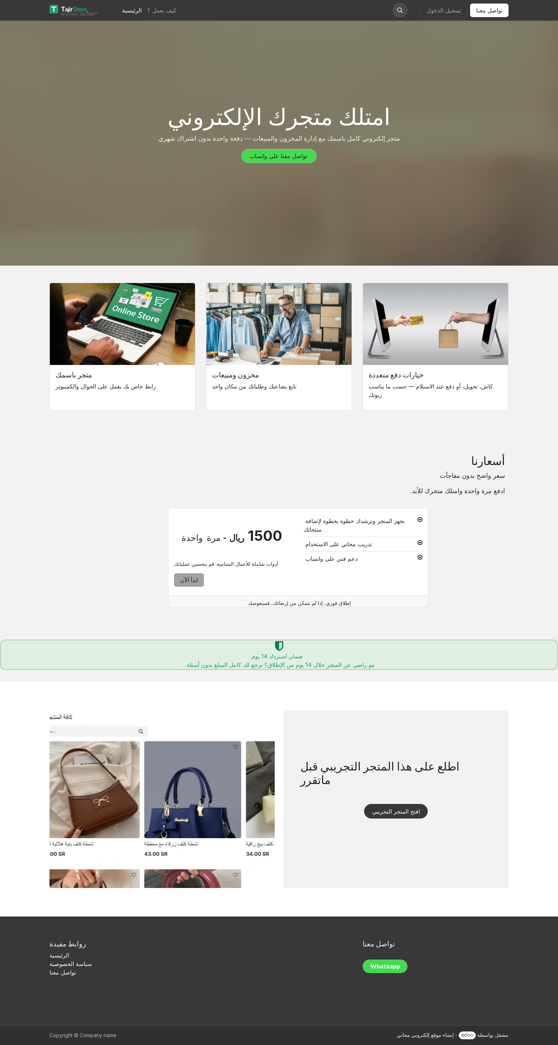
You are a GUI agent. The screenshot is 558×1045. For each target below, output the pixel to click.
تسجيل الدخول (444, 10)
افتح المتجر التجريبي (396, 811)
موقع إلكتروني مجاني (419, 1035)
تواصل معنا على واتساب (279, 156)
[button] (400, 10)
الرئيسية (59, 955)
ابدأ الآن (189, 580)
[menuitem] (131, 10)
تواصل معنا (489, 10)
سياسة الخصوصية (71, 963)
